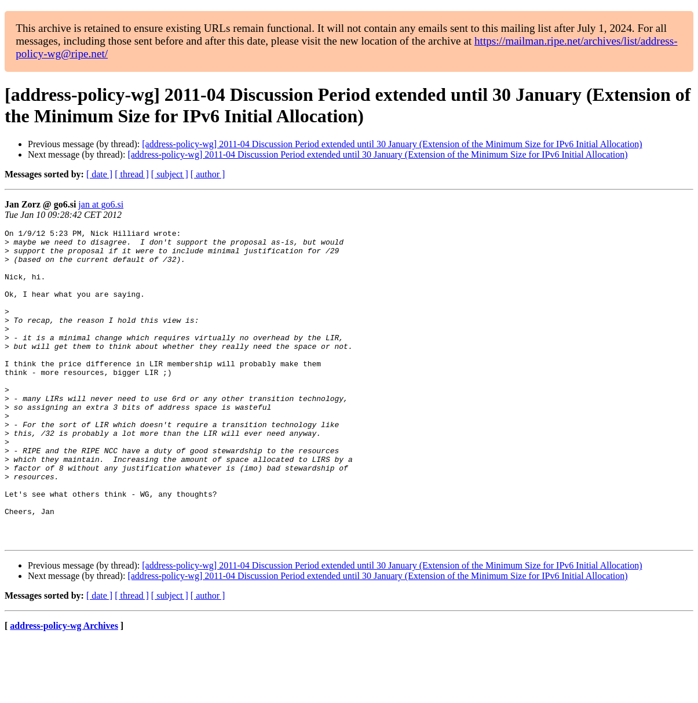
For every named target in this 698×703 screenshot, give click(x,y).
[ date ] (99, 174)
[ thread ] (132, 174)
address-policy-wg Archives (64, 688)
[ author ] (208, 174)
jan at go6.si (100, 204)
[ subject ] (169, 174)
